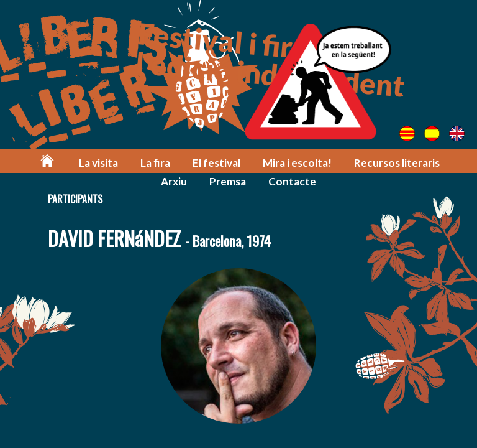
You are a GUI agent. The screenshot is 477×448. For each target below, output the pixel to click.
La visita (98, 162)
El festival (216, 162)
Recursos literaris (397, 162)
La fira (155, 162)
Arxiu (174, 181)
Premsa (227, 181)
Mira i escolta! (297, 162)
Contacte (292, 181)
